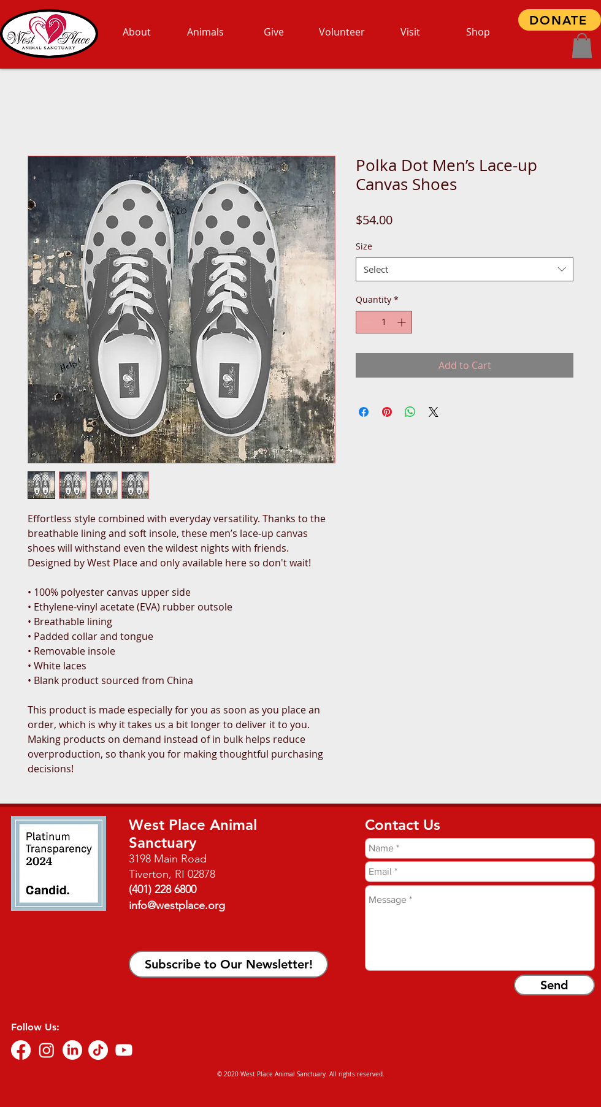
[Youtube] (124, 1050)
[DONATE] (559, 20)
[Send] (554, 985)
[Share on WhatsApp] (410, 412)
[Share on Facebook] (363, 412)
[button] (582, 45)
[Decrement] (365, 322)
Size (364, 246)
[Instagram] (46, 1050)
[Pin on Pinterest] (387, 412)
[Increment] (402, 322)
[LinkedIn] (72, 1050)
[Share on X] (433, 412)
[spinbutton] (384, 322)
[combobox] (464, 269)
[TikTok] (98, 1050)
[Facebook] (21, 1050)
